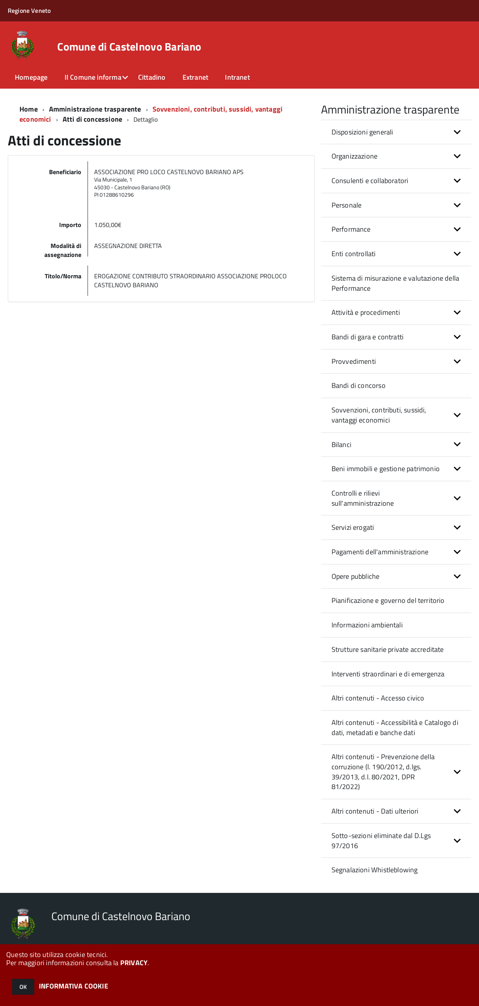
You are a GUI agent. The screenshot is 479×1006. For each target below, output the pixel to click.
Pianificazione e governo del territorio (388, 600)
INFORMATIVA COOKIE (73, 986)
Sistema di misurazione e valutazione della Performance (396, 283)
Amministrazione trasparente (95, 109)
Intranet (237, 77)
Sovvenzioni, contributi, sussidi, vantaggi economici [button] (379, 415)
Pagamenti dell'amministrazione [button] (380, 552)
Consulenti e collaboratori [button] (370, 180)
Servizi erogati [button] (353, 527)
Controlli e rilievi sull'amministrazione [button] (363, 498)
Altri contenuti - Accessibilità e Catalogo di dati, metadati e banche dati (395, 727)
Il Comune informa (93, 77)
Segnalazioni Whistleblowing (375, 870)
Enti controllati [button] (354, 253)
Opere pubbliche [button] (356, 576)
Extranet (195, 77)
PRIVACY (133, 962)
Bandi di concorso (359, 385)
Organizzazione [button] (355, 156)
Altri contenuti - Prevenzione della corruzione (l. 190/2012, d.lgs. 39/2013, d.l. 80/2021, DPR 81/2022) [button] (383, 771)
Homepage (31, 77)
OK (23, 986)
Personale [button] (347, 205)
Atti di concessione (92, 119)
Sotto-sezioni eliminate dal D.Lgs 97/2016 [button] (381, 840)
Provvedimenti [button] (354, 361)
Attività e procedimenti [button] (366, 312)
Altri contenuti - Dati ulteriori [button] (375, 811)
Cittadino (152, 77)
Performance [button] (351, 229)
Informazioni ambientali (367, 625)
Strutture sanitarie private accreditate (388, 649)
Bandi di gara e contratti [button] (368, 337)
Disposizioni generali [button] (362, 132)
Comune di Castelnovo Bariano (129, 46)
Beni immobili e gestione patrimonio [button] (386, 468)
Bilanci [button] (341, 444)
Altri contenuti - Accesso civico (378, 698)
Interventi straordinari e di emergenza (388, 674)
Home (28, 109)
